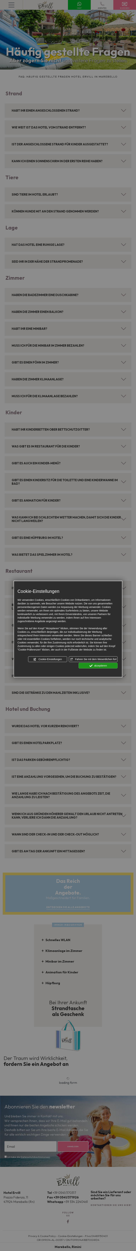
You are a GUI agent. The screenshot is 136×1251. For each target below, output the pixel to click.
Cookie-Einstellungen (47, 659)
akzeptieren (98, 665)
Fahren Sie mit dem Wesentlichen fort (93, 659)
